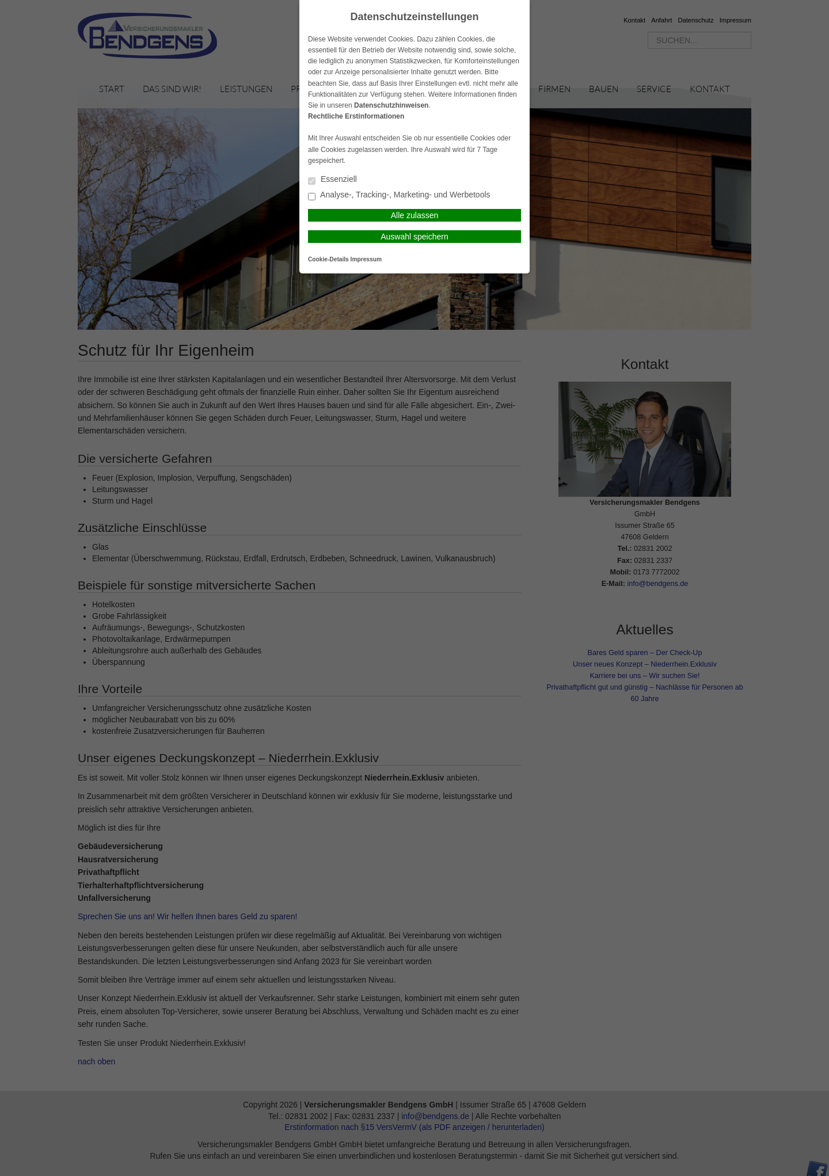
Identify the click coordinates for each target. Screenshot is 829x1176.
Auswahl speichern (414, 236)
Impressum (366, 259)
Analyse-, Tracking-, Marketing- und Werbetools (399, 195)
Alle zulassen (415, 215)
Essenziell (332, 180)
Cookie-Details (328, 259)
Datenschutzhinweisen (391, 105)
